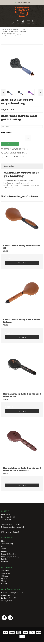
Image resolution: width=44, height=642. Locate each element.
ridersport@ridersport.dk (14, 527)
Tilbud (3, 581)
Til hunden (5, 576)
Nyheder (4, 578)
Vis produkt (22, 263)
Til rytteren (5, 573)
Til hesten (5, 571)
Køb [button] (10, 144)
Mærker (4, 583)
